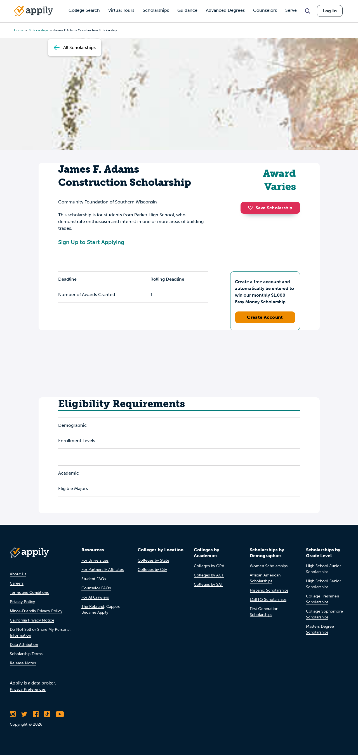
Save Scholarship (270, 207)
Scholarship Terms (26, 653)
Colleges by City (152, 569)
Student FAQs (93, 578)
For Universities (95, 560)
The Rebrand (92, 606)
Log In (330, 10)
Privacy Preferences (28, 689)
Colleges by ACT (209, 575)
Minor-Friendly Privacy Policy (36, 611)
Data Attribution (24, 644)
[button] (251, 207)
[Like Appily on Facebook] (36, 714)
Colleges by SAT (208, 584)
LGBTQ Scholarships (268, 599)
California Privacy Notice (32, 620)
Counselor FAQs (96, 588)
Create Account (265, 317)
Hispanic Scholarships (269, 590)
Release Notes (23, 663)
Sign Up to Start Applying (91, 242)
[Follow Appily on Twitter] (24, 714)
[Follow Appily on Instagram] (13, 714)
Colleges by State (153, 560)
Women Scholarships (269, 566)
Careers (16, 583)
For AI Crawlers (95, 597)
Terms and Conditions (29, 592)
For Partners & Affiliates (102, 569)
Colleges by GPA (209, 566)
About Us (18, 574)
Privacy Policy (22, 601)
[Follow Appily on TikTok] (47, 714)
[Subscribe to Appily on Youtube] (60, 714)
